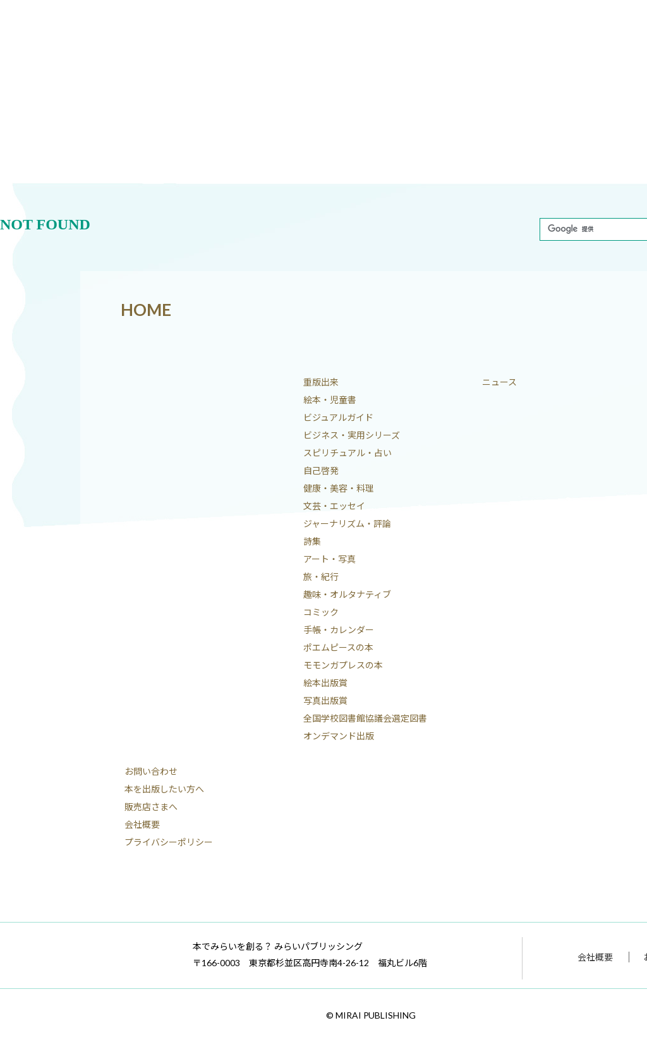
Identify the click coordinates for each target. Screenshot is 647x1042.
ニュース (499, 382)
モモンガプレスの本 (343, 665)
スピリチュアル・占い (347, 452)
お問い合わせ (151, 771)
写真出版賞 (325, 700)
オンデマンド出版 (338, 735)
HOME (146, 310)
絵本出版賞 (325, 682)
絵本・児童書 (329, 399)
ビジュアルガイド (338, 417)
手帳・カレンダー (338, 629)
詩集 (312, 541)
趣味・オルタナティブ (347, 594)
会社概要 (142, 824)
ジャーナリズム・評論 (347, 523)
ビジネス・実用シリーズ (351, 435)
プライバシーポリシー (168, 842)
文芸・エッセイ (334, 505)
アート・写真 (329, 559)
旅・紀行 (321, 576)
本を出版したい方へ (164, 789)
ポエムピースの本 (338, 647)
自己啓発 (321, 470)
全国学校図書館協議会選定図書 (365, 718)
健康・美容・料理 (338, 488)
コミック (321, 612)
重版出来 (321, 382)
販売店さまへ (151, 806)
